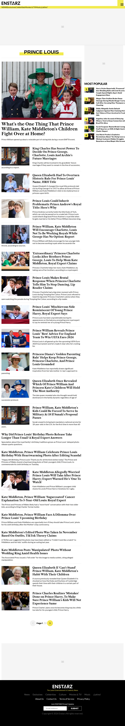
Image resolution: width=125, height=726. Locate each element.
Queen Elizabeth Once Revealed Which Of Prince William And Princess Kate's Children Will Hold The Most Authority (56, 386)
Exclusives (11, 7)
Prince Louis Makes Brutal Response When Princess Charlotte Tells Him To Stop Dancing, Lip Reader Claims (56, 283)
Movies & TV (30, 7)
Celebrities (20, 7)
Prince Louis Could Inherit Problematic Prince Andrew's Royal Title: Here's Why (56, 204)
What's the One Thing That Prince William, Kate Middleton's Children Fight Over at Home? (39, 129)
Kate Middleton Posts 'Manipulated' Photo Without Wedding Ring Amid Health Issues (36, 551)
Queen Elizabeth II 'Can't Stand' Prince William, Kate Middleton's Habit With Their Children (55, 571)
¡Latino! (44, 7)
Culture (62, 694)
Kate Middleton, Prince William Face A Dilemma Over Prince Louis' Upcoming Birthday (38, 516)
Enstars (10, 3)
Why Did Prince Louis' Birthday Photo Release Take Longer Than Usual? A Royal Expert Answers (36, 436)
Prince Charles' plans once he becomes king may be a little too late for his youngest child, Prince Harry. (56, 608)
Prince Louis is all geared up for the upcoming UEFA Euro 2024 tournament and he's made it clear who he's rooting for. (56, 343)
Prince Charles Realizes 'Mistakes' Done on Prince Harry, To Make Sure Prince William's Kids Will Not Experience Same (56, 598)
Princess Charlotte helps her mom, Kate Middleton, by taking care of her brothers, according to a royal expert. (55, 268)
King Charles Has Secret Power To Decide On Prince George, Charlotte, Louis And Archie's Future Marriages (55, 153)
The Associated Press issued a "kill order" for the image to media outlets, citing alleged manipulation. (37, 558)
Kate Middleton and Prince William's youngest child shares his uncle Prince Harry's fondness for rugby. (54, 487)
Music (38, 7)
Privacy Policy (83, 699)
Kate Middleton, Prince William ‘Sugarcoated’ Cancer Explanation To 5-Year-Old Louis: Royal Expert (38, 498)
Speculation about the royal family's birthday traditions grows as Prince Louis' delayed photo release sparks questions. (40, 443)
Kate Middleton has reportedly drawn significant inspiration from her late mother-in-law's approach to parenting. (39, 370)
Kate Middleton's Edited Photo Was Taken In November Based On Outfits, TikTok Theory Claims (39, 534)
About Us (39, 699)
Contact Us (51, 699)
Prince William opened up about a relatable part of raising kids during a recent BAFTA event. (38, 139)
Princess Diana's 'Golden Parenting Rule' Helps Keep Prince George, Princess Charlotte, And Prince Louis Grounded (56, 359)
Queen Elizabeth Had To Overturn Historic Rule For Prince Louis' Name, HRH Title (55, 179)
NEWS (4, 7)
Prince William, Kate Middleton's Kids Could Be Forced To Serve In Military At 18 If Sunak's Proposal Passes (55, 413)
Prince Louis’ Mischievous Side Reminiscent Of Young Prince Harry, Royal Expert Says (53, 310)
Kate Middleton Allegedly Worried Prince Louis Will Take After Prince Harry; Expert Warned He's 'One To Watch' (56, 477)
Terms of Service (66, 699)
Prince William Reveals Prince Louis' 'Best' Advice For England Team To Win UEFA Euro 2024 (54, 334)
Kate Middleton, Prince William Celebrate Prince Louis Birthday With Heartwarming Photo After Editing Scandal (41, 453)
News (27, 694)
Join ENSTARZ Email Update (62, 704)
